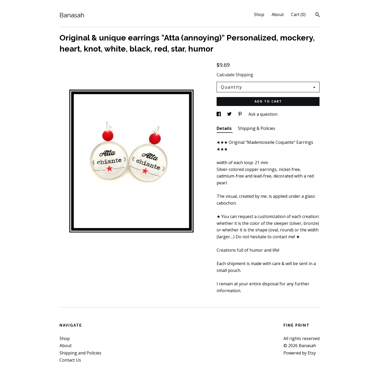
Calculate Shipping (235, 75)
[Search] (318, 15)
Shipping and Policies (80, 353)
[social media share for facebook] (219, 114)
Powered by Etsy (299, 353)
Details (225, 128)
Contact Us (70, 360)
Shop (259, 14)
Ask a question (262, 114)
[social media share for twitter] (230, 114)
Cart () (298, 14)
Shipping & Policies (256, 128)
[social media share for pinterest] (240, 114)
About (278, 14)
